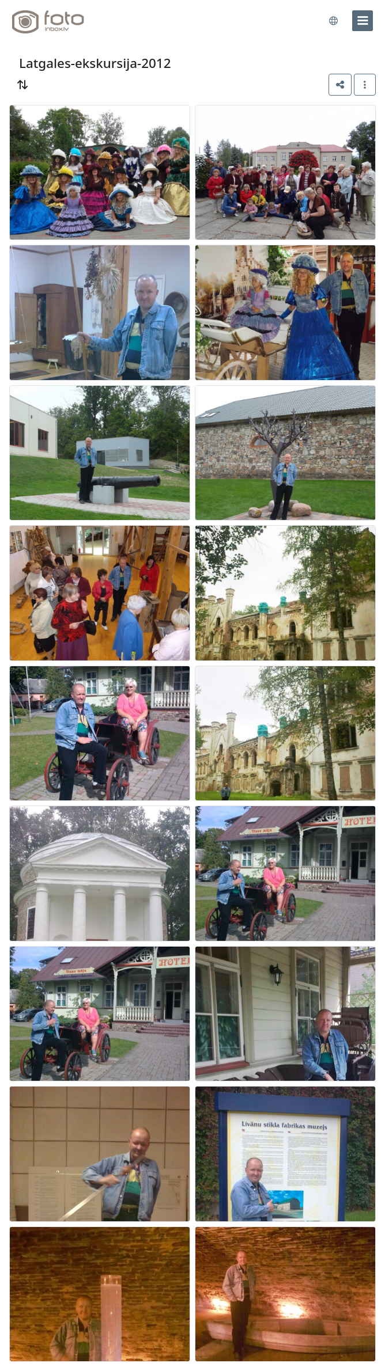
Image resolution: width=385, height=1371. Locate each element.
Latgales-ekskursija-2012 (95, 63)
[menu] (362, 20)
